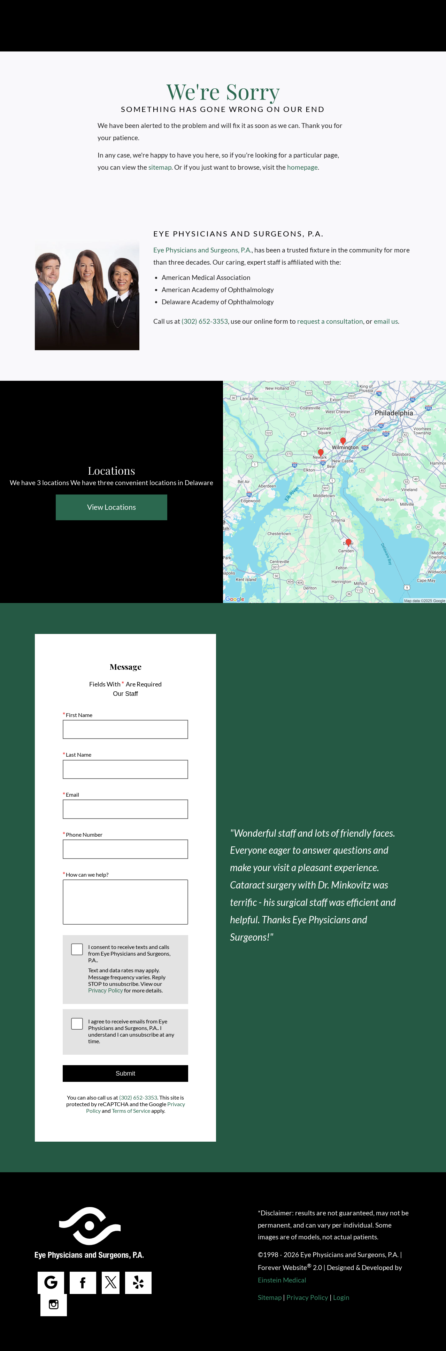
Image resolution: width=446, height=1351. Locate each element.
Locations (238, 26)
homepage (304, 167)
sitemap (159, 167)
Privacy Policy (105, 991)
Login (340, 1297)
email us (385, 321)
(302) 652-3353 (205, 321)
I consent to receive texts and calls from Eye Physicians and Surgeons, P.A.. (133, 968)
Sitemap (269, 1297)
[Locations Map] (334, 491)
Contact (284, 26)
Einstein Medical (282, 1280)
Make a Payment (339, 26)
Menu (394, 26)
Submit (125, 1073)
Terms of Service (131, 1110)
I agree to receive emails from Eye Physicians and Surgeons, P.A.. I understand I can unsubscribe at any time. (130, 1031)
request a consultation (330, 321)
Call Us (195, 26)
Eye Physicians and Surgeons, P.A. (202, 250)
